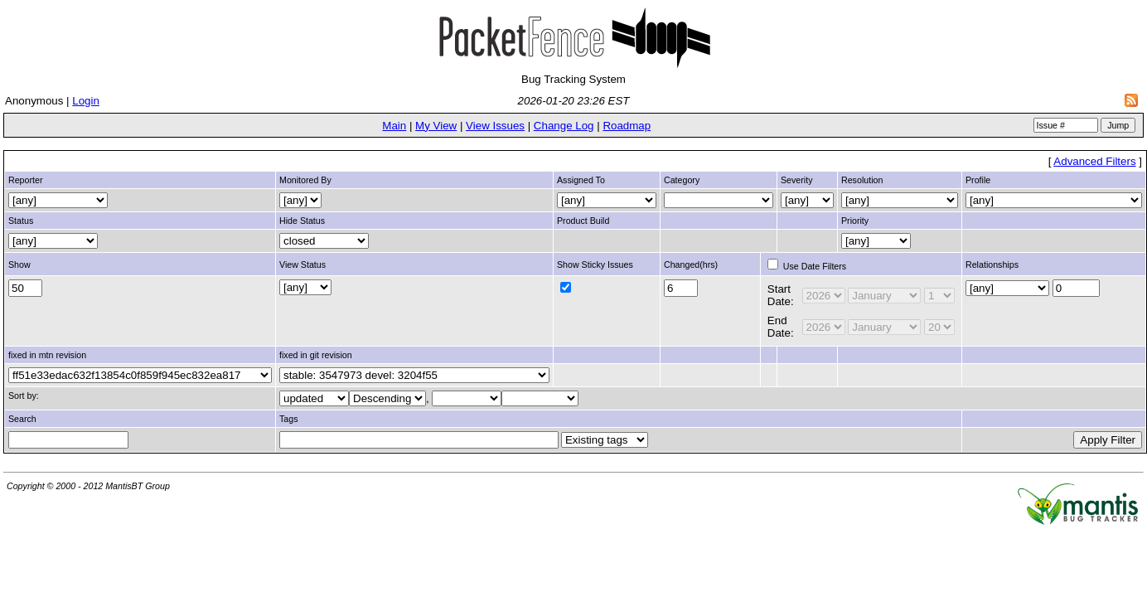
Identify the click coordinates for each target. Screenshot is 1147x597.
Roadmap (627, 125)
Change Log (564, 125)
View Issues (495, 125)
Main (394, 125)
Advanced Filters (1094, 161)
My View (436, 125)
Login (85, 101)
